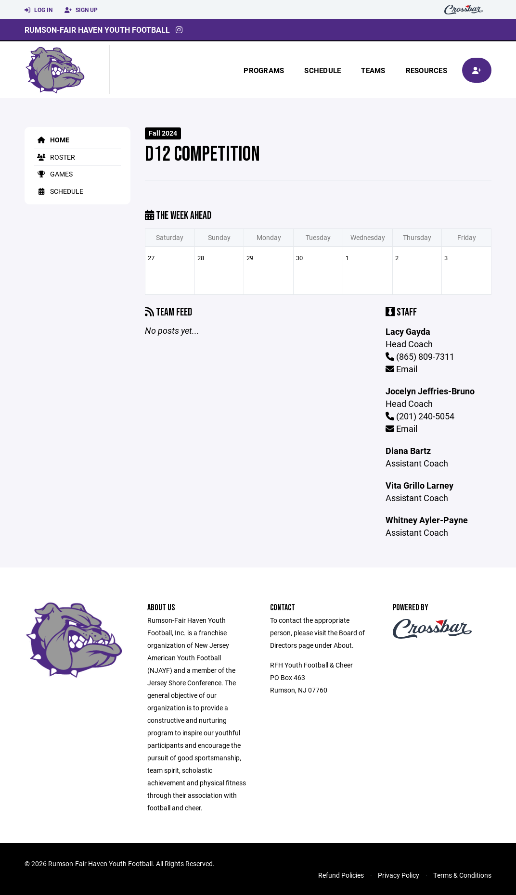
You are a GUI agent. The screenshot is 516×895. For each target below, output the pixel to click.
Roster (54, 157)
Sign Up (81, 10)
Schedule (322, 70)
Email (401, 369)
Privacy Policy (398, 875)
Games (53, 173)
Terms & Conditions (462, 875)
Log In (38, 10)
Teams (373, 70)
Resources (426, 70)
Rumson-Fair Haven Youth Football (97, 30)
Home (51, 139)
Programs (264, 70)
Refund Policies (341, 875)
